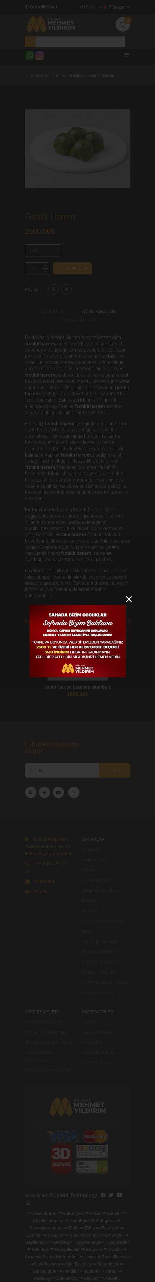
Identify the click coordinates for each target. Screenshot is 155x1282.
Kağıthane (77, 1220)
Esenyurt (107, 1227)
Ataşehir (110, 1278)
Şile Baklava (76, 1263)
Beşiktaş (59, 1242)
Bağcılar (91, 1249)
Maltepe (88, 1271)
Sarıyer (111, 1213)
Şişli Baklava (45, 1263)
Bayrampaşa (86, 1242)
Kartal (108, 1271)
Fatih (71, 1227)
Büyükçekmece (82, 1235)
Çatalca (53, 1235)
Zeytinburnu (42, 1213)
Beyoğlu (111, 1235)
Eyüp (87, 1227)
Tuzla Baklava (113, 1256)
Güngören (103, 1220)
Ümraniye (84, 1256)
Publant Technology (73, 1195)
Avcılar (113, 1249)
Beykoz (88, 1278)
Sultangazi (71, 1213)
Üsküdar (59, 1256)
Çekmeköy (64, 1278)
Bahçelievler (65, 1249)
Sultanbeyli (105, 1263)
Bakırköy (38, 1249)
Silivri (93, 1213)
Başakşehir (116, 1242)
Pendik (67, 1271)
